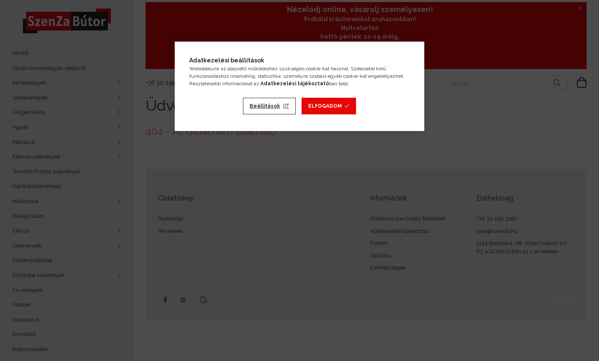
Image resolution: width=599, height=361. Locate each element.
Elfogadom (325, 106)
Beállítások (265, 106)
